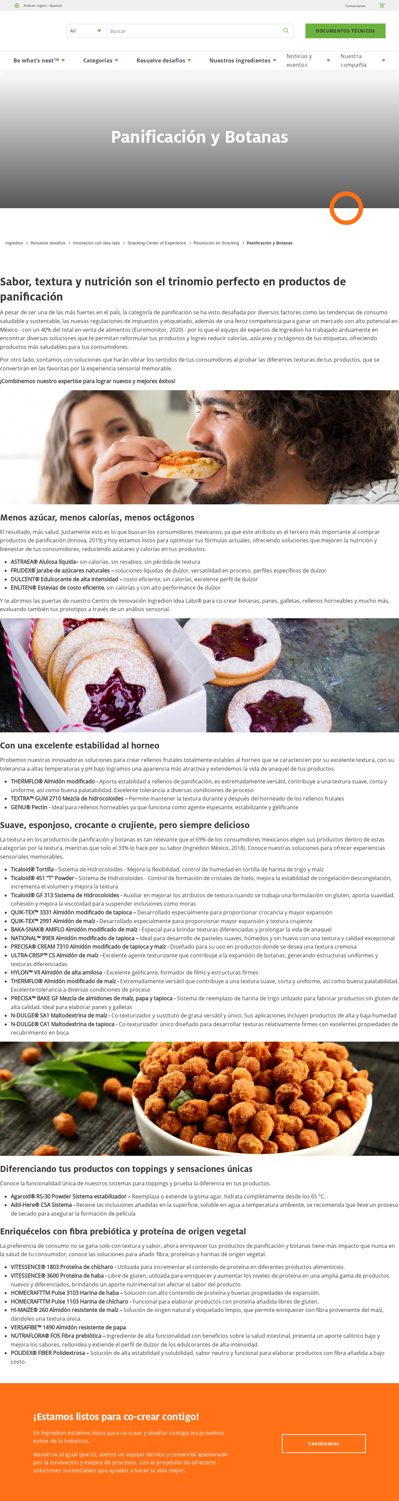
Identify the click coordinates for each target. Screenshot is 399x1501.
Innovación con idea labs (96, 243)
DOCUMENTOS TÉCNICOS (345, 31)
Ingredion (14, 243)
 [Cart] (382, 5)
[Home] (32, 39)
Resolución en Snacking (216, 243)
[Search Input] (200, 31)
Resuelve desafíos (48, 243)
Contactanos (355, 5)
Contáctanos (323, 1443)
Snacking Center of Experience (157, 243)
